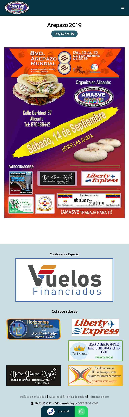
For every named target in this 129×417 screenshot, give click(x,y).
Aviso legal (55, 396)
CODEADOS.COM (88, 403)
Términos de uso (99, 396)
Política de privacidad (33, 396)
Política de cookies (76, 396)
